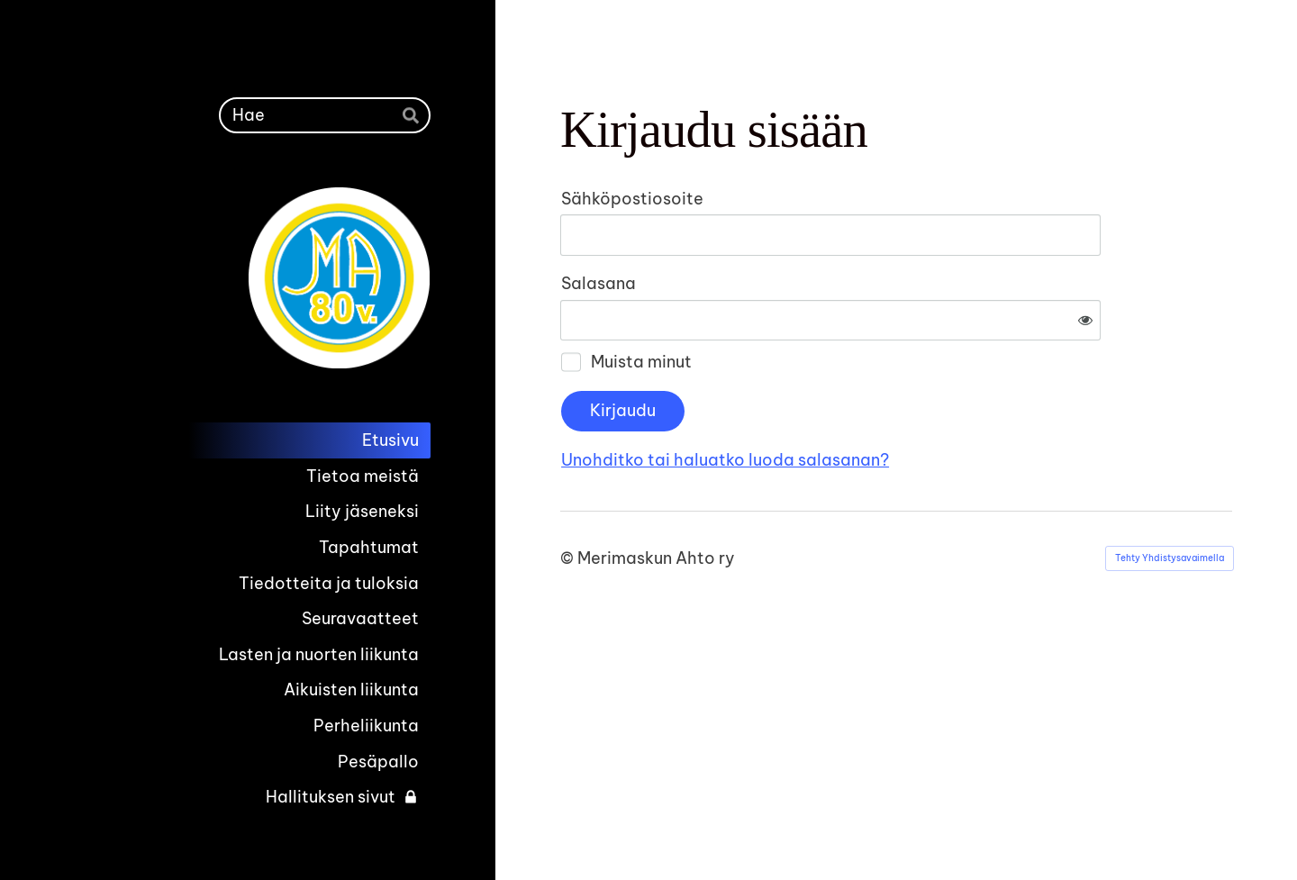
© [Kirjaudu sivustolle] (568, 498)
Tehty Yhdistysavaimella (1169, 498)
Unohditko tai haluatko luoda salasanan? (920, 400)
